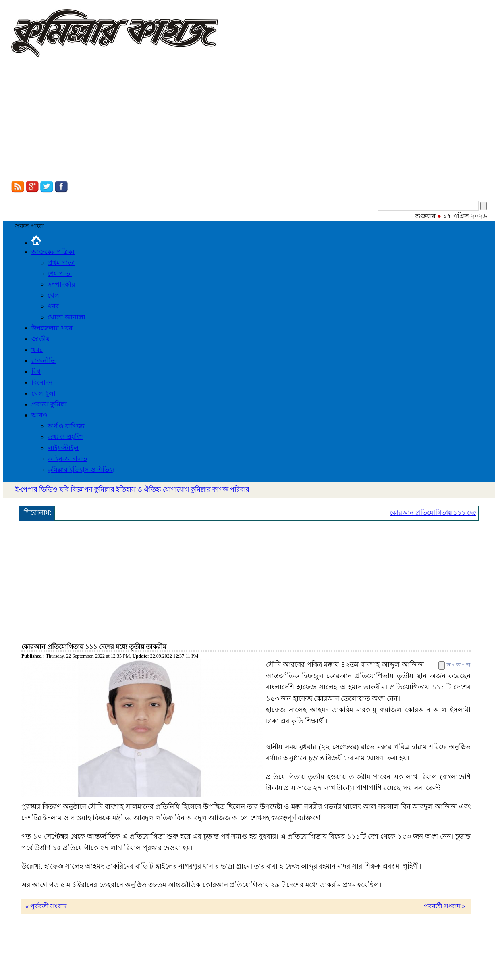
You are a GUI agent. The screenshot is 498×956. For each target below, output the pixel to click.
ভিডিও (48, 489)
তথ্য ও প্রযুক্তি (65, 436)
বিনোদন (42, 382)
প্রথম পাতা (61, 262)
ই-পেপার (26, 489)
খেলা (54, 295)
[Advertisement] (249, 120)
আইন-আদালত (67, 458)
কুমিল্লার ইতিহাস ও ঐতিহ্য (81, 469)
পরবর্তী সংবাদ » (446, 906)
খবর (53, 306)
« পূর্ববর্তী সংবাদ (45, 906)
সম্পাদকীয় (61, 284)
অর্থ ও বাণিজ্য (66, 426)
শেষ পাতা (60, 273)
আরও (39, 415)
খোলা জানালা (66, 317)
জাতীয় (40, 338)
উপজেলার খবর (52, 328)
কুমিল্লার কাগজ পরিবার (220, 489)
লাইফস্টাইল (63, 447)
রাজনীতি (43, 360)
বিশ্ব (36, 371)
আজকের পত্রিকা (53, 251)
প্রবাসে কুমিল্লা (49, 404)
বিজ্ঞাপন (82, 489)
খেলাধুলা (43, 393)
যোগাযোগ (176, 489)
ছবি (64, 489)
